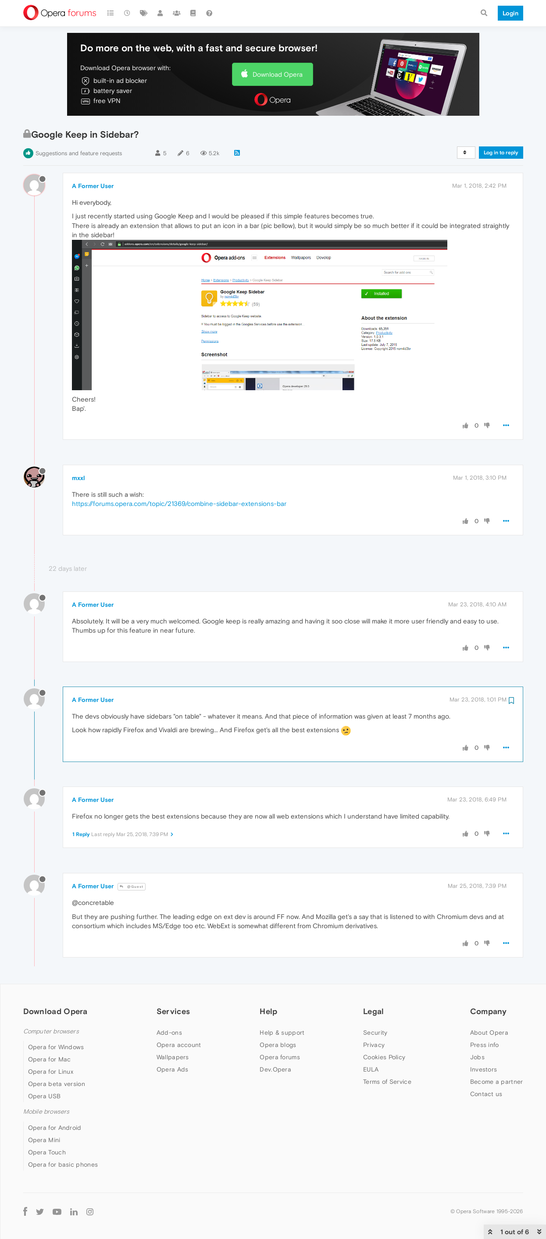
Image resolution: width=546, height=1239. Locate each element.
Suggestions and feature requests (79, 153)
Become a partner (496, 1081)
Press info (484, 1044)
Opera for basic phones (63, 1164)
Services (173, 1011)
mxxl (78, 477)
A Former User (93, 185)
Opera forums (280, 1057)
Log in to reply (501, 153)
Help (268, 1011)
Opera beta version (56, 1083)
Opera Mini (44, 1139)
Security (375, 1032)
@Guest (131, 887)
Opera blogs (278, 1044)
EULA (370, 1069)
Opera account (179, 1044)
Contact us (486, 1093)
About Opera (489, 1032)
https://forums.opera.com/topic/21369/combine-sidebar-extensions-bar (179, 503)
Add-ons (169, 1032)
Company (488, 1011)
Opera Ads (173, 1069)
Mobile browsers (46, 1111)
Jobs (477, 1057)
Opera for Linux (51, 1071)
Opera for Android (55, 1127)
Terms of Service (387, 1081)
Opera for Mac (49, 1059)
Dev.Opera (275, 1069)
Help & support (282, 1032)
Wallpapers (173, 1057)
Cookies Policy (384, 1057)
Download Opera (278, 74)
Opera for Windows (56, 1046)
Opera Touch (47, 1152)
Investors (483, 1069)
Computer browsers (51, 1031)
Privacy (374, 1044)
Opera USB (44, 1096)
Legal (373, 1011)
